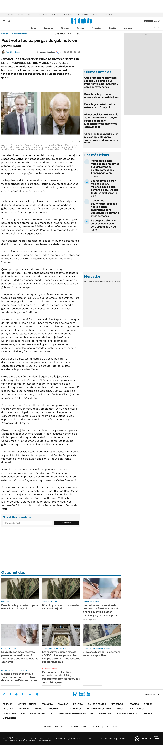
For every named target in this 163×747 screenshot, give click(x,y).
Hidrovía (96, 15)
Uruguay (128, 28)
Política (80, 28)
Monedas (88, 281)
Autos (120, 708)
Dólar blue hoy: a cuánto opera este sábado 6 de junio (101, 95)
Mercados (117, 704)
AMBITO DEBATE (106, 726)
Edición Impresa (73, 708)
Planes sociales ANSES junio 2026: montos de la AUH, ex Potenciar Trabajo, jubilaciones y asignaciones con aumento (101, 120)
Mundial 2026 (83, 15)
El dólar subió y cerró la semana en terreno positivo (101, 653)
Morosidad (108, 15)
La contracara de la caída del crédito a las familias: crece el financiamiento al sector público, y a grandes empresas (101, 610)
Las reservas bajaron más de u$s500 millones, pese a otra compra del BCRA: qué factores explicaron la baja (104, 188)
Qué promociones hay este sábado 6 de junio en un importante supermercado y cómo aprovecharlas (101, 82)
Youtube (30, 694)
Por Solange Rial (89, 619)
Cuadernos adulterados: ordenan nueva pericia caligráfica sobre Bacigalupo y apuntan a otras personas (105, 208)
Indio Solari (43, 15)
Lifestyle (8, 708)
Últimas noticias (27, 704)
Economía (48, 28)
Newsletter (157, 28)
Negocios (96, 28)
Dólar (33, 28)
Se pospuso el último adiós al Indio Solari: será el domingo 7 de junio (103, 225)
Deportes (53, 708)
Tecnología (9, 713)
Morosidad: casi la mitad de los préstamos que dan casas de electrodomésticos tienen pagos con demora (105, 168)
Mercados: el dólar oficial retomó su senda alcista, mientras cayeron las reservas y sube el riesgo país (61, 677)
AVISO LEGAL (105, 713)
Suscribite (66, 523)
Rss (23, 713)
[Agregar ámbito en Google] (48, 52)
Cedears (116, 281)
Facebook (10, 694)
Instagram (16, 694)
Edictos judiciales (127, 713)
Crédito (30, 15)
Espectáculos (137, 708)
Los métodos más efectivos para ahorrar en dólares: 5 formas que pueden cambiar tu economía (19, 657)
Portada (7, 704)
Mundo (38, 708)
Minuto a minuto (51, 668)
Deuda (20, 15)
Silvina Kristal (15, 52)
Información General (99, 708)
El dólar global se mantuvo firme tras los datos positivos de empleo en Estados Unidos (19, 677)
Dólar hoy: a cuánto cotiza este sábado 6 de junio (99, 106)
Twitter (4, 694)
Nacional (23, 708)
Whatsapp (37, 694)
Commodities (105, 281)
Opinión (112, 28)
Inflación (55, 15)
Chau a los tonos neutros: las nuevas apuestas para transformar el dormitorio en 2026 (101, 138)
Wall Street (68, 15)
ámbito (4, 34)
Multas (148, 713)
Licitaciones (9, 718)
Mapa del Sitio (38, 713)
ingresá (157, 21)
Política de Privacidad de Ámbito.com (72, 713)
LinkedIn (23, 694)
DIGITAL (53, 726)
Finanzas (65, 28)
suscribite (148, 21)
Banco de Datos (97, 704)
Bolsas (96, 281)
